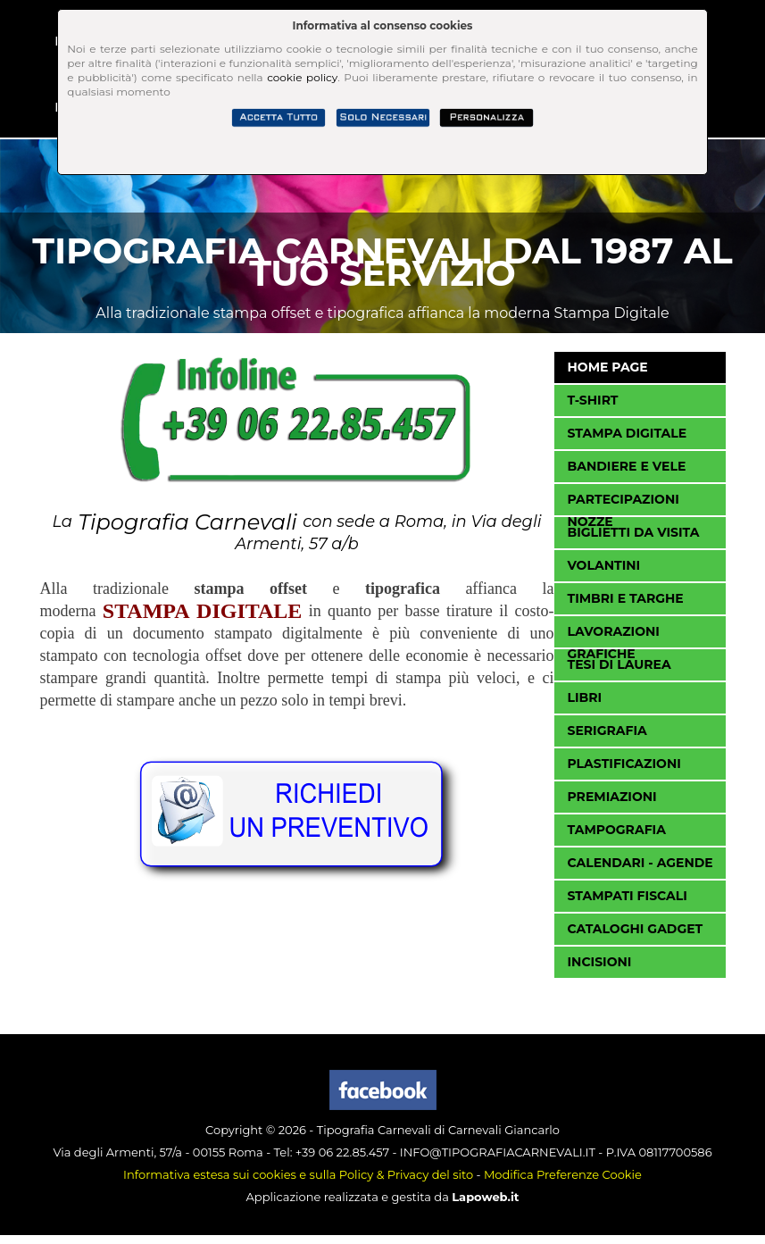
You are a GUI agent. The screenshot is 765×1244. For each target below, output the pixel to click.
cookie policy (302, 77)
